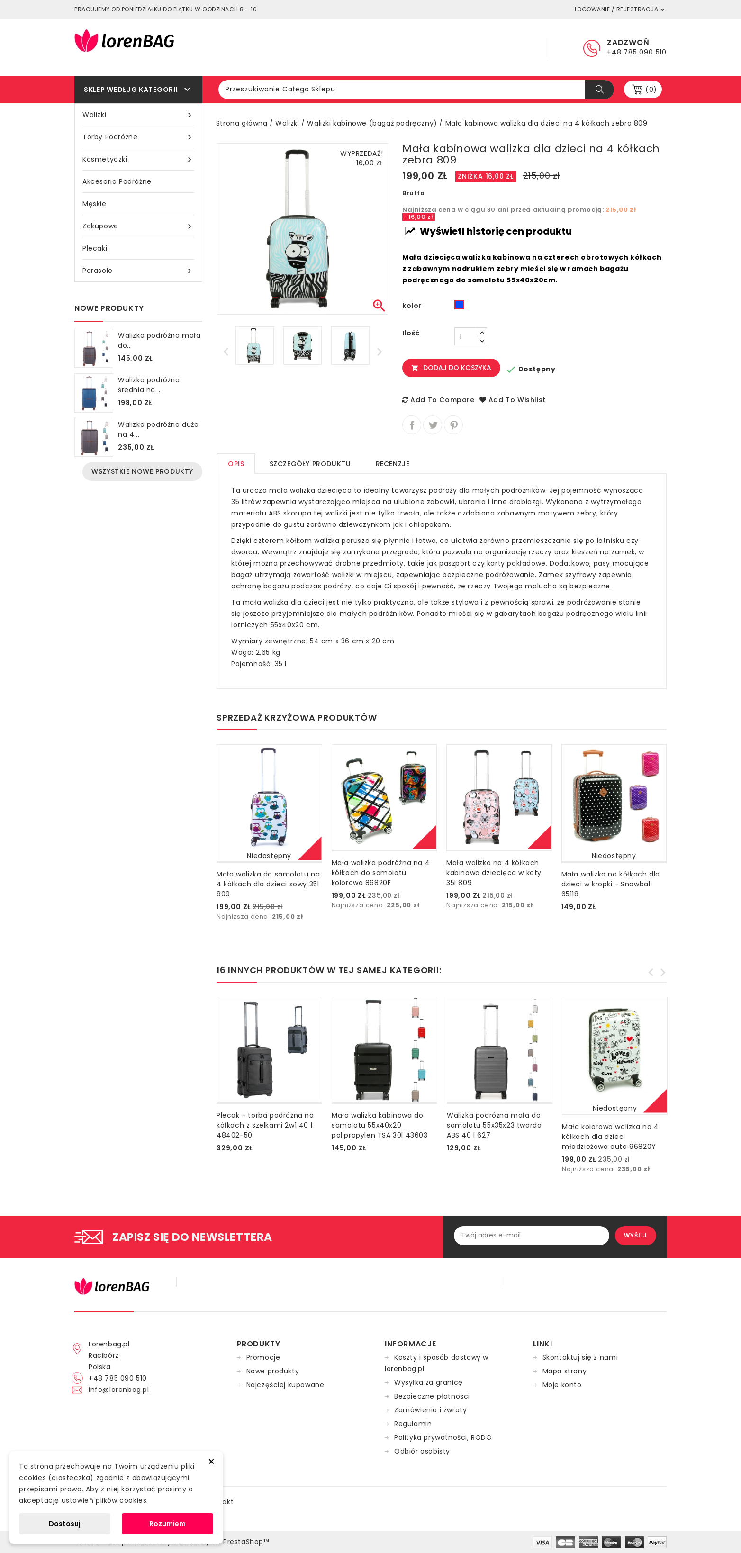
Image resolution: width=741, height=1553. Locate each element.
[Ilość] (465, 336)
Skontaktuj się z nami (580, 1357)
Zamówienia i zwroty (430, 1410)
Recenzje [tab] (393, 464)
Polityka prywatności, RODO (443, 1437)
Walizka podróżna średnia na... (149, 385)
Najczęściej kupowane (285, 1385)
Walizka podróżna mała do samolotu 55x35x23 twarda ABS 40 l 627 (494, 1125)
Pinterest (453, 425)
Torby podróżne (138, 137)
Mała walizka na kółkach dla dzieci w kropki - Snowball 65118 (610, 884)
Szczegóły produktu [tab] (310, 464)
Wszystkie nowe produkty (142, 471)
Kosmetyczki (138, 159)
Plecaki (94, 248)
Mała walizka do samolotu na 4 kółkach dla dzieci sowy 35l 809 (268, 884)
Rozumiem (167, 1523)
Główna (340, 47)
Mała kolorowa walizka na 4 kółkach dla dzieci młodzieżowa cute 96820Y (610, 1136)
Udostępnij (412, 425)
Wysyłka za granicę (428, 1382)
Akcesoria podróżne (117, 181)
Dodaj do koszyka (451, 367)
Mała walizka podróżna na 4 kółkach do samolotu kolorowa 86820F (381, 872)
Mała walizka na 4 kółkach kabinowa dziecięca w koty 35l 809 (494, 872)
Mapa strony (564, 1371)
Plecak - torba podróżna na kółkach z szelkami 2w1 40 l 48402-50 (265, 1125)
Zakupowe (138, 226)
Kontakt (508, 47)
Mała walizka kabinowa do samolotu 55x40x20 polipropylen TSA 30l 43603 (380, 1125)
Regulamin (395, 47)
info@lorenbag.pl (119, 1389)
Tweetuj (433, 425)
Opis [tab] (236, 464)
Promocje (263, 1357)
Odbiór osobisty (422, 1451)
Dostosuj (65, 1523)
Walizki (138, 115)
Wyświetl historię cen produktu (488, 231)
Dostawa (453, 47)
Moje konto (562, 1385)
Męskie (94, 203)
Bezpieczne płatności (432, 1396)
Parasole (138, 271)
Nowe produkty (272, 1371)
